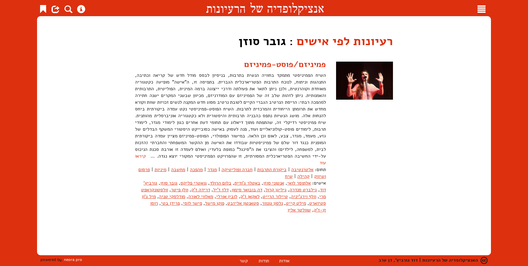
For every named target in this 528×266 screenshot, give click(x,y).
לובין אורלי (226, 196)
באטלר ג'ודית (247, 183)
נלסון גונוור (272, 203)
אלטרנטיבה (302, 169)
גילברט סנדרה (303, 190)
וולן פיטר (179, 190)
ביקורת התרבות (272, 169)
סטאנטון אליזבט (243, 203)
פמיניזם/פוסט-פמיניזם (285, 64)
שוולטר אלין (299, 210)
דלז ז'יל (221, 190)
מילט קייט (296, 203)
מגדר (212, 169)
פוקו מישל (214, 203)
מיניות (160, 169)
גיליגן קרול (276, 190)
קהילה (303, 176)
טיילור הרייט (275, 196)
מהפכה (196, 169)
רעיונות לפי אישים (345, 41)
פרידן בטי (170, 203)
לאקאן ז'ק (250, 196)
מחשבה (178, 169)
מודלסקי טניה (172, 196)
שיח (289, 176)
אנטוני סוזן (273, 183)
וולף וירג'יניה (303, 196)
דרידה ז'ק (200, 190)
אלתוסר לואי (299, 183)
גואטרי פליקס (193, 183)
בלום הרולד (220, 183)
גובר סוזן (168, 183)
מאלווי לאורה (200, 196)
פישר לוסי (192, 203)
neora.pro (73, 259)
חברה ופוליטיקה (237, 169)
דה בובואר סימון (247, 190)
